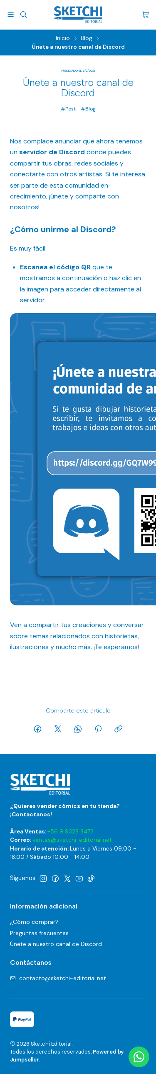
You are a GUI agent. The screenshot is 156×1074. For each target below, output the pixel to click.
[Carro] (145, 15)
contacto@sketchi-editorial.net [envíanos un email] (58, 978)
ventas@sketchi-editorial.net (72, 839)
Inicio (63, 38)
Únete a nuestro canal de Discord (56, 944)
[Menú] (10, 14)
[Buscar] (23, 14)
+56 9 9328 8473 (70, 831)
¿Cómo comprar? (34, 922)
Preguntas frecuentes (39, 933)
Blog (86, 38)
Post (68, 108)
